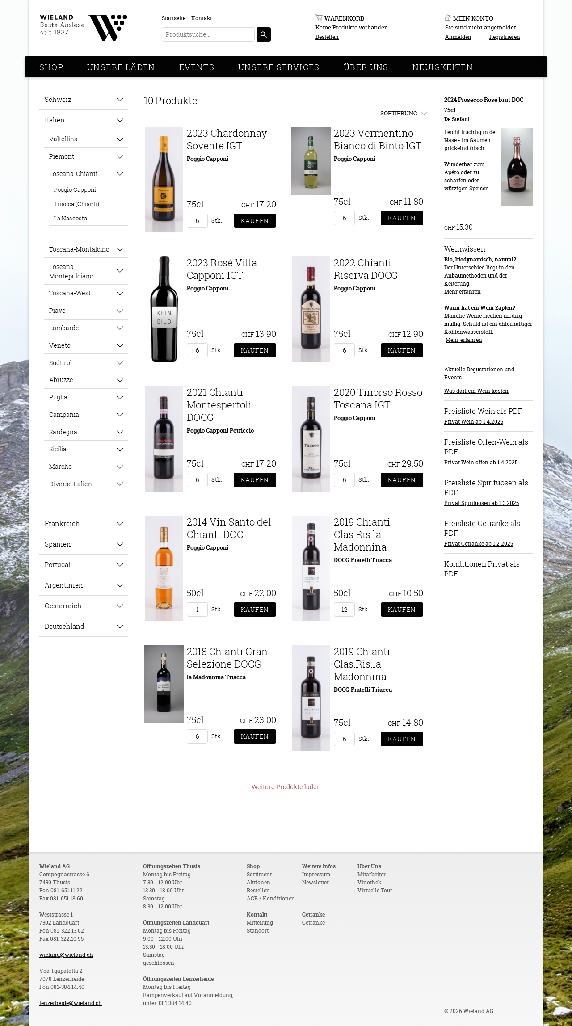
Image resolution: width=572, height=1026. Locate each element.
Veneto (60, 345)
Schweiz (58, 99)
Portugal (57, 564)
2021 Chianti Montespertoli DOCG (219, 405)
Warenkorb (344, 18)
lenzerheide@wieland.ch (70, 1003)
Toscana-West (70, 293)
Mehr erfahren (462, 291)
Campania (64, 414)
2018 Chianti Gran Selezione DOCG (227, 657)
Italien (55, 119)
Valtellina (63, 139)
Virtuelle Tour (375, 890)
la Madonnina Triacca (216, 677)
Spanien (58, 543)
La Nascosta (70, 218)
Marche (60, 466)
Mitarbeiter (372, 874)
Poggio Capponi (75, 189)
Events (196, 67)
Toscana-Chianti (73, 173)
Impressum (316, 874)
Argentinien (64, 584)
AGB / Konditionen (271, 898)
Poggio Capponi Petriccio (220, 430)
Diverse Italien (70, 483)
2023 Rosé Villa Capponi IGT (222, 269)
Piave (57, 310)
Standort (258, 930)
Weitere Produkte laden (286, 786)
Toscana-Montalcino (79, 249)
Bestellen (327, 37)
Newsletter (315, 882)
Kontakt (201, 18)
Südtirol (60, 362)
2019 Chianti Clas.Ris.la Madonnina (362, 534)
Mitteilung (260, 922)
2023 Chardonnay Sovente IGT (227, 139)
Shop (51, 67)
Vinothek (369, 882)
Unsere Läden (121, 67)
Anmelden (458, 37)
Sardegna (63, 432)
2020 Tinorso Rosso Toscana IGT (378, 398)
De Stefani (457, 119)
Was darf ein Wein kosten (476, 391)
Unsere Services (279, 67)
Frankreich (62, 523)
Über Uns (366, 67)
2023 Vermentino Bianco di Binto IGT (378, 139)
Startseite (173, 18)
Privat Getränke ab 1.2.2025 (478, 543)
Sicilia (58, 449)
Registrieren (504, 37)
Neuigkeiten (442, 67)
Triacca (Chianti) (76, 204)
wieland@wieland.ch (66, 955)
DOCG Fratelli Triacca (363, 560)
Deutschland (64, 626)
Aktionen (258, 882)
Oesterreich (63, 605)
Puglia (58, 397)
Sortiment (259, 874)
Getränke (313, 922)
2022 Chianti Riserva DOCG (366, 269)
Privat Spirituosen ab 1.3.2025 (481, 503)
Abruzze (61, 379)
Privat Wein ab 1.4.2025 (473, 421)
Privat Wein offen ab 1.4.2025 (480, 462)
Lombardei (65, 328)
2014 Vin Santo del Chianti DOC (229, 528)
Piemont (61, 156)
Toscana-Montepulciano (71, 271)
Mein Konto (473, 18)
